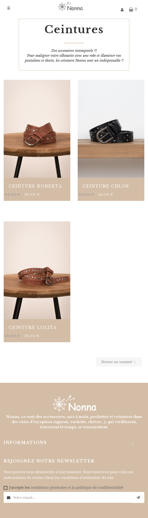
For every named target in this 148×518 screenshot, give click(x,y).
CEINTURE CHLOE (106, 186)
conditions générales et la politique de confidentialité (77, 487)
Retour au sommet (119, 362)
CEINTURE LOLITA (33, 327)
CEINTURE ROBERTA (35, 186)
